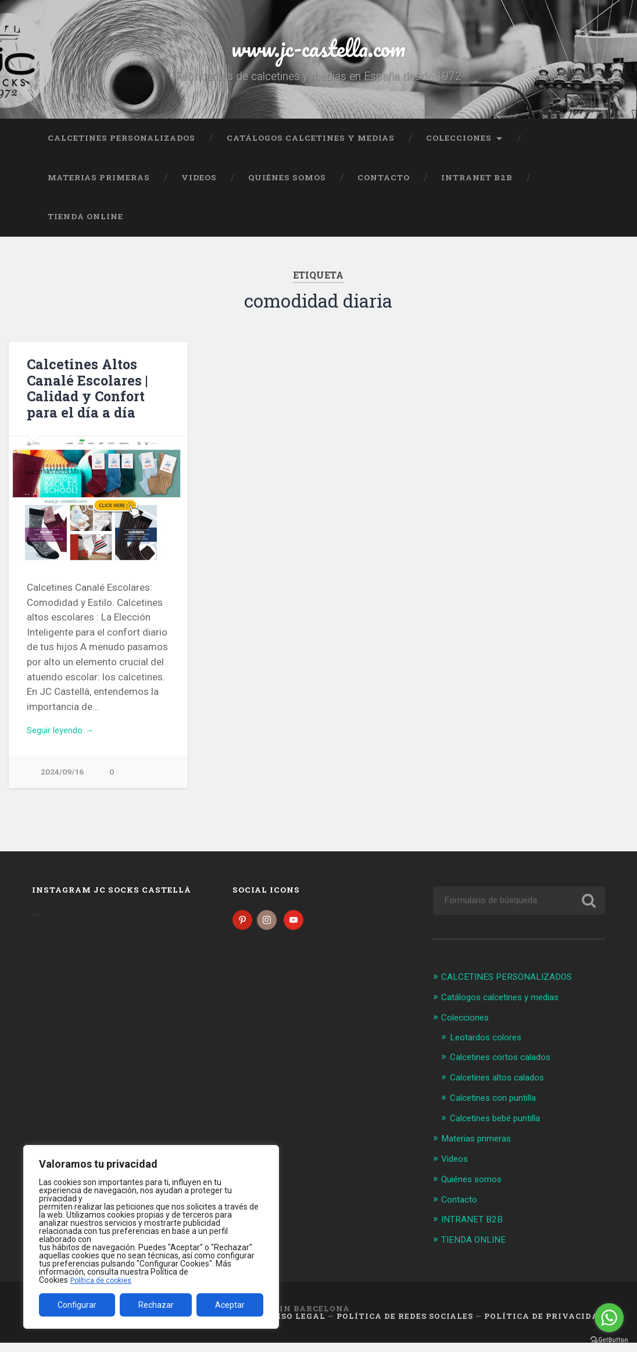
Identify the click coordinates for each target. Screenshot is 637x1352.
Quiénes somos (287, 188)
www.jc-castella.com (318, 52)
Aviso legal (294, 1324)
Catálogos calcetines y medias (311, 148)
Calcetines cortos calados (507, 1069)
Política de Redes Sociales (405, 1324)
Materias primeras (99, 188)
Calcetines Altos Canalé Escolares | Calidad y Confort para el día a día (84, 398)
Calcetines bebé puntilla (501, 1129)
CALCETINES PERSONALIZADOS (121, 148)
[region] (151, 1237)
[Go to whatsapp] (609, 1317)
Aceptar (230, 1305)
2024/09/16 (62, 784)
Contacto (383, 188)
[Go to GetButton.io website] (609, 1340)
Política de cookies (104, 1280)
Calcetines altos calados (503, 1088)
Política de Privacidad (544, 1324)
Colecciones (459, 148)
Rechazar (156, 1305)
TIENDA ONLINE (85, 227)
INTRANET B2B (477, 188)
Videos (199, 188)
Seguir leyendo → (65, 741)
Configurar (77, 1305)
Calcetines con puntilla (499, 1108)
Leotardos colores (490, 1049)
